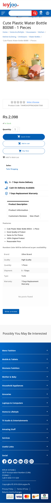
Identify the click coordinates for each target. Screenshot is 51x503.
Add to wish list (11, 157)
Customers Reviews (18, 216)
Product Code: (14, 105)
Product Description (18, 204)
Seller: (8, 165)
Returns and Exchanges (12, 492)
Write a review (33, 102)
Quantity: (7, 129)
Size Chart (34, 216)
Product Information (18, 210)
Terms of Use (22, 489)
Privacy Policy (7, 489)
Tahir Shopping (12, 169)
